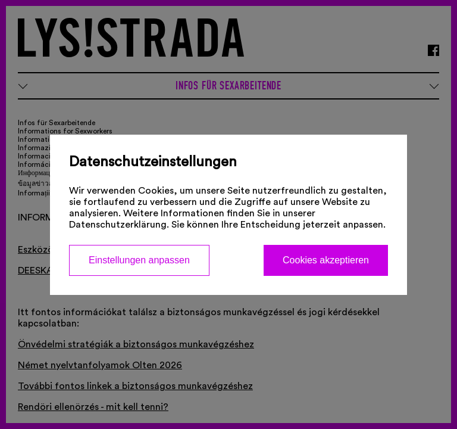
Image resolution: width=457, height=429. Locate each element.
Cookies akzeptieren (326, 260)
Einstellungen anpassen (139, 260)
